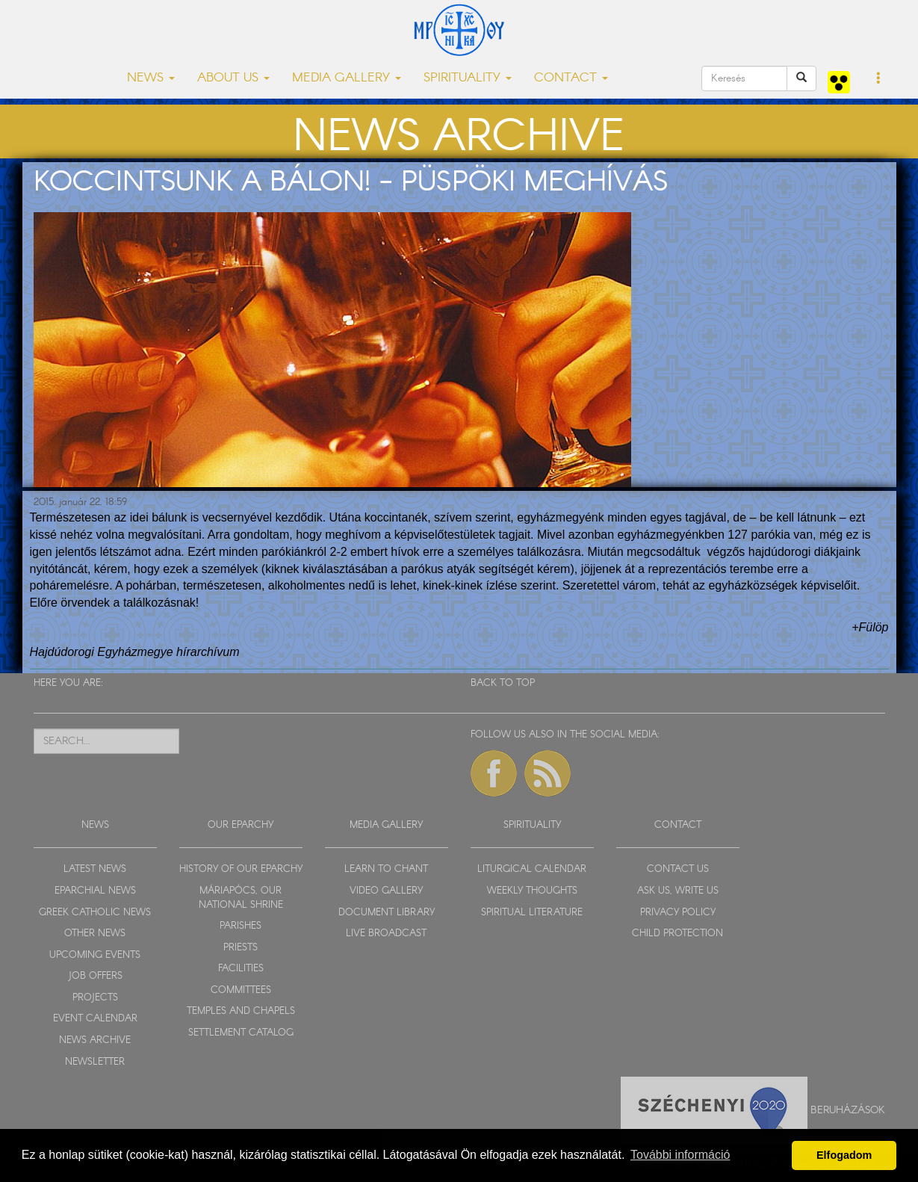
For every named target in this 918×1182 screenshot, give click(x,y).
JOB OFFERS (95, 976)
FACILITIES (241, 969)
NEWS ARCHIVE (95, 1040)
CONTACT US (678, 869)
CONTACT (677, 825)
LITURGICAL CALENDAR (531, 869)
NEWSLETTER (95, 1062)
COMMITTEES (241, 990)
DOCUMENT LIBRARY (386, 913)
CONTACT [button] (571, 78)
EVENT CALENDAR (95, 1019)
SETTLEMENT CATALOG (241, 1033)
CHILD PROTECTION (677, 933)
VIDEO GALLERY (386, 891)
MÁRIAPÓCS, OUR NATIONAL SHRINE (241, 898)
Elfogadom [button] (844, 1155)
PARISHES (240, 926)
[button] (878, 79)
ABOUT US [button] (233, 78)
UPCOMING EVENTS (94, 955)
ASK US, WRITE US (678, 891)
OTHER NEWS (94, 933)
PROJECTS (95, 998)
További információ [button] (680, 1154)
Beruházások (847, 1110)
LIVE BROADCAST (386, 933)
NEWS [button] (151, 78)
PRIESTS (240, 948)
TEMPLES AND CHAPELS (241, 1011)
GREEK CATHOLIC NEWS (95, 913)
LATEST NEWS (94, 869)
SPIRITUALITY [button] (468, 78)
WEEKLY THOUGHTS (532, 891)
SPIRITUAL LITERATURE (532, 913)
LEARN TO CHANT (386, 869)
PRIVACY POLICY (678, 913)
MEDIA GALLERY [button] (346, 78)
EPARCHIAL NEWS (95, 891)
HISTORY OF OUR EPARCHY (241, 869)
